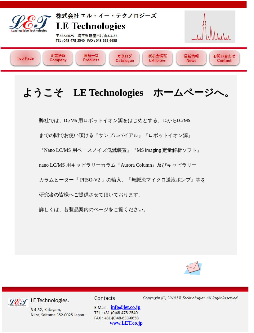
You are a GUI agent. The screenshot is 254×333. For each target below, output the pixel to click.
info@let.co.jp (125, 307)
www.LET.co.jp (126, 323)
